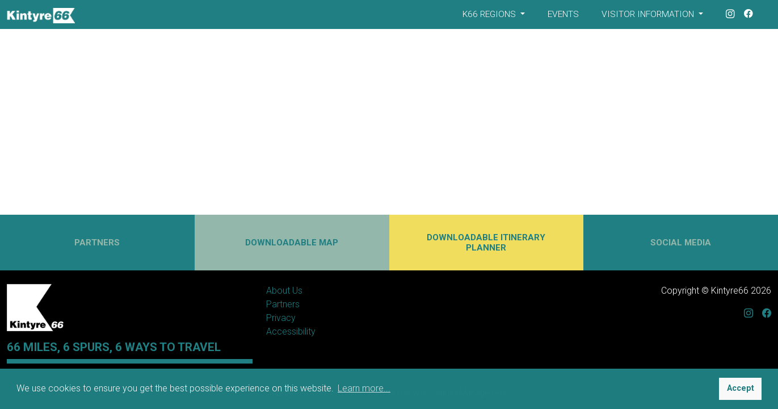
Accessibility (291, 331)
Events (563, 14)
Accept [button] (740, 388)
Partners (283, 304)
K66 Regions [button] (490, 14)
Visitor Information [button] (649, 14)
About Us (284, 290)
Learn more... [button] (364, 388)
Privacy (281, 317)
